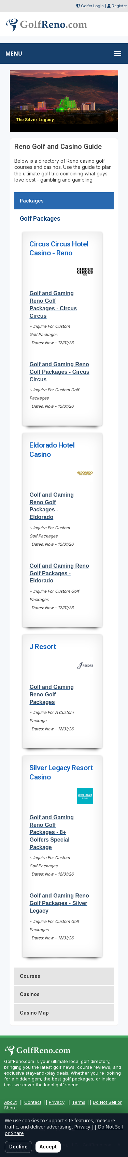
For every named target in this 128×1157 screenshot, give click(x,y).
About (10, 1102)
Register (119, 5)
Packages (32, 201)
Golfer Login (92, 5)
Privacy (57, 1102)
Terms (78, 1102)
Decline (18, 1146)
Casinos (30, 994)
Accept (48, 1146)
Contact (32, 1102)
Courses (30, 976)
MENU (13, 53)
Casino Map (34, 1013)
